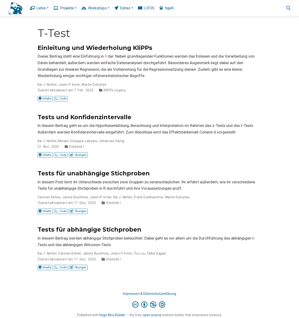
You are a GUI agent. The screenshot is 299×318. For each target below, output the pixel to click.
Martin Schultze (94, 84)
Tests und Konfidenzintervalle (84, 117)
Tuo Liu (139, 253)
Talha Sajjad (156, 253)
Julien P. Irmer (69, 84)
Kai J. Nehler (47, 84)
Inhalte (45, 98)
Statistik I (76, 146)
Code (61, 98)
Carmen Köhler (49, 197)
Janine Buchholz (75, 197)
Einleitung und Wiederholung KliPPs (95, 47)
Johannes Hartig (111, 141)
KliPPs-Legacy (115, 90)
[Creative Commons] (149, 304)
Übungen (78, 155)
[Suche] (288, 8)
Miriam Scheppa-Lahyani (77, 141)
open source (152, 315)
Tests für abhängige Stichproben (89, 229)
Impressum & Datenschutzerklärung (149, 294)
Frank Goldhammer (149, 197)
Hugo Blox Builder (112, 315)
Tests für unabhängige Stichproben (94, 173)
